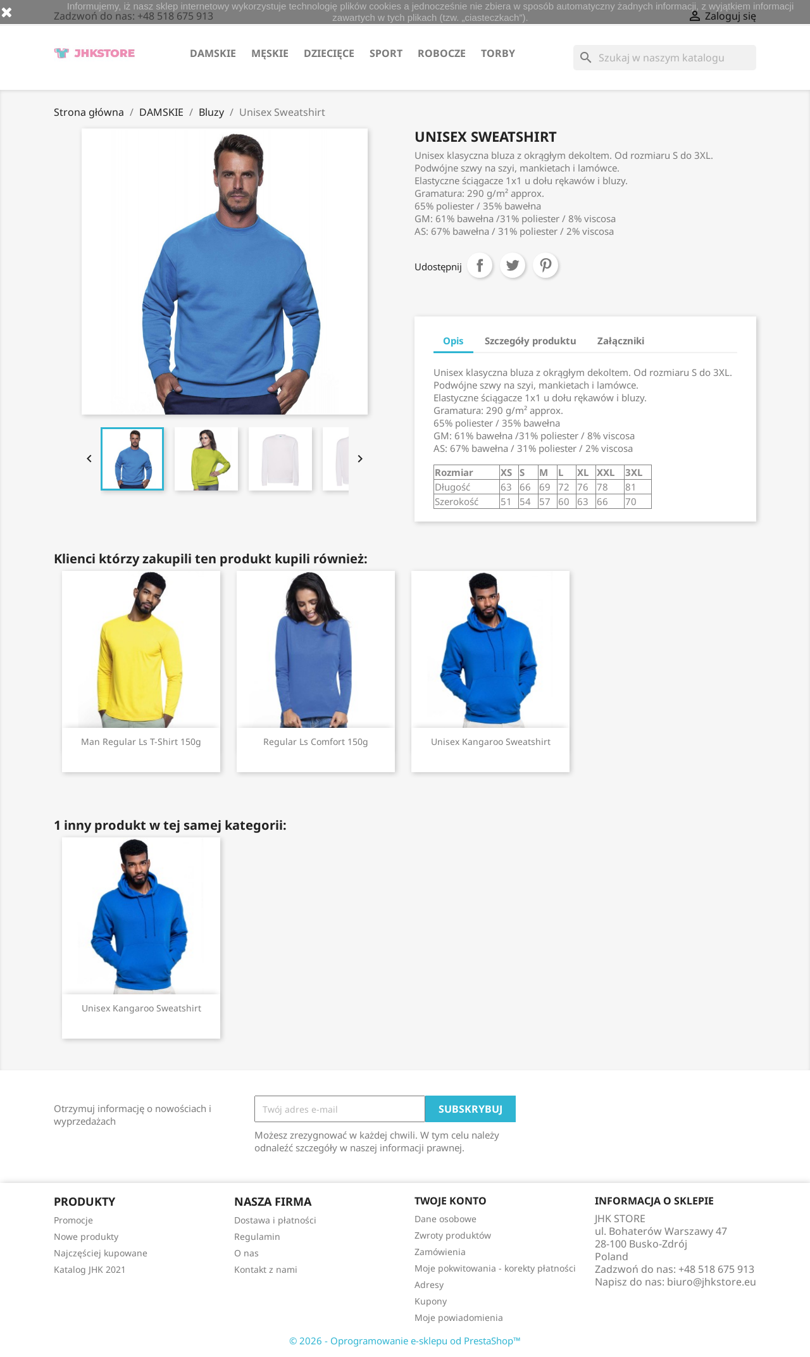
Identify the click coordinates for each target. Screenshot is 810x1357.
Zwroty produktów (452, 1235)
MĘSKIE (270, 53)
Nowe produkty (86, 1236)
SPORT (386, 53)
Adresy (429, 1285)
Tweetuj (512, 265)
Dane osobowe (445, 1219)
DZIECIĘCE (329, 53)
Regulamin (257, 1236)
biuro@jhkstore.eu (711, 1282)
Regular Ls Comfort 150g (315, 741)
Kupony (430, 1301)
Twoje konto (450, 1201)
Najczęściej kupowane (100, 1253)
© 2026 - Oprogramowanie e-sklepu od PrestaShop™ (405, 1340)
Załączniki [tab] (620, 340)
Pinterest (545, 265)
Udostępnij (479, 265)
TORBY (498, 53)
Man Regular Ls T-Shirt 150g (141, 741)
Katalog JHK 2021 (90, 1269)
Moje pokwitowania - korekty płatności (495, 1268)
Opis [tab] (453, 340)
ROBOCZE (442, 53)
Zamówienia (440, 1252)
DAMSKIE (213, 53)
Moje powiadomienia (458, 1317)
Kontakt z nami (265, 1269)
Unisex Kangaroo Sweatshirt (491, 741)
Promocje (73, 1220)
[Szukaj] (664, 57)
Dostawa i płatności (275, 1220)
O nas (246, 1253)
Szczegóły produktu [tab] (530, 340)
